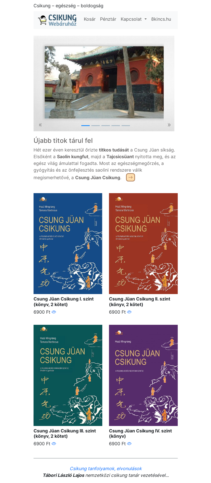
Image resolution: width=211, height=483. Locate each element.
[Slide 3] (105, 125)
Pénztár (108, 19)
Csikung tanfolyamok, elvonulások (106, 468)
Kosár (90, 19)
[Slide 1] (85, 125)
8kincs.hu (161, 19)
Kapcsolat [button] (132, 19)
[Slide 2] (95, 125)
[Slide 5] (126, 125)
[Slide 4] (116, 125)
